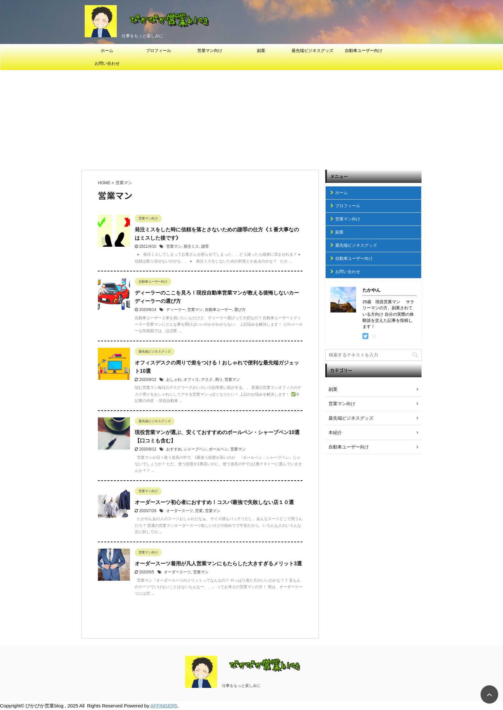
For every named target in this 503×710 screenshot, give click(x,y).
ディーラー (175, 309)
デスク (207, 379)
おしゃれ (174, 379)
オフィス (191, 379)
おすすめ (174, 449)
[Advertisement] (251, 118)
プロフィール (158, 50)
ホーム (107, 50)
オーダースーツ (179, 511)
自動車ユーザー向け (363, 50)
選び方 (240, 309)
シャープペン (195, 449)
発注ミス (191, 246)
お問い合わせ (107, 63)
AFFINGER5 (163, 705)
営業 (199, 511)
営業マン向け (209, 50)
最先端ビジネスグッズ (312, 50)
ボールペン (218, 449)
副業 (261, 50)
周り (219, 379)
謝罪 (205, 246)
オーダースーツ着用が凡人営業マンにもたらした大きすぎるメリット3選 (218, 563)
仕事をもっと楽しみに (241, 685)
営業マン (174, 246)
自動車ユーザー (218, 309)
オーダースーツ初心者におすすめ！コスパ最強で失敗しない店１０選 (214, 502)
